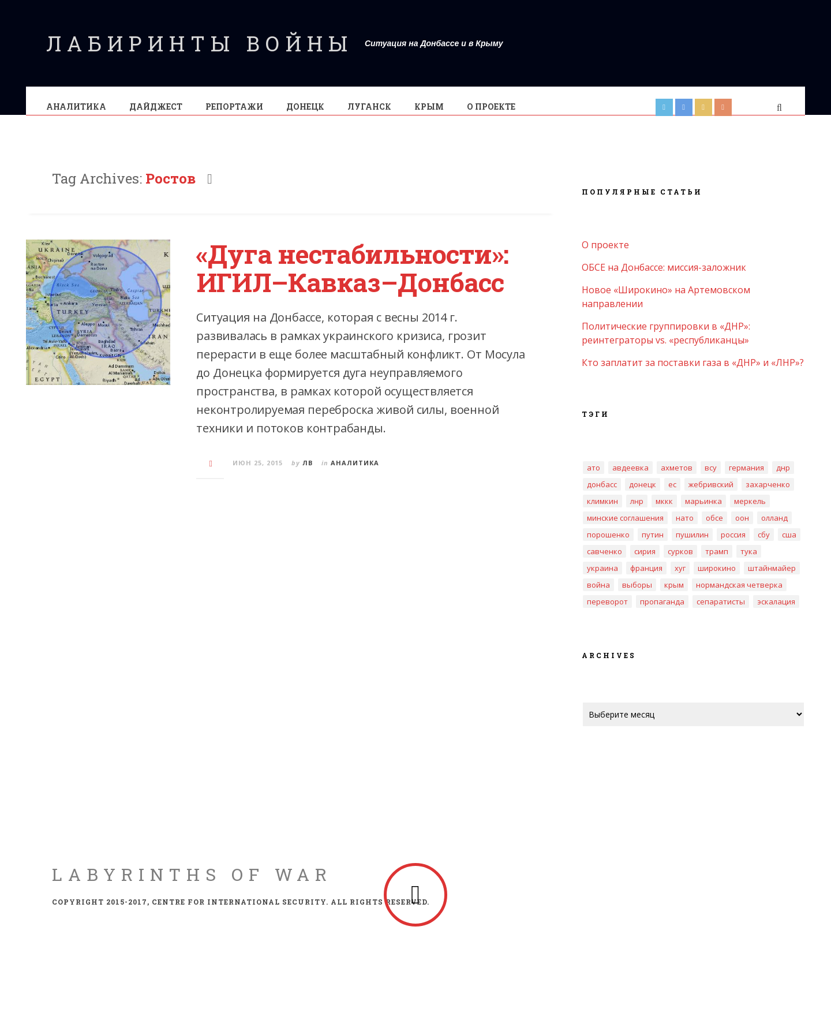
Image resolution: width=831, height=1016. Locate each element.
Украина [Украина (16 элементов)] (602, 579)
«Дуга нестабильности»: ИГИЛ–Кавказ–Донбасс (352, 279)
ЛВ (307, 474)
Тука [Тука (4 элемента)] (748, 563)
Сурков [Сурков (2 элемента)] (680, 563)
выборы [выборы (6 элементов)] (637, 596)
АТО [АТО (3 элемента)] (593, 479)
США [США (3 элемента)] (789, 546)
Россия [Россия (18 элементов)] (733, 546)
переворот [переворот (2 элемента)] (607, 613)
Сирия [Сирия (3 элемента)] (645, 563)
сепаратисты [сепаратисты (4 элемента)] (721, 613)
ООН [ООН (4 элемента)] (742, 529)
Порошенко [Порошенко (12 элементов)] (608, 546)
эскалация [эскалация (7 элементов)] (776, 613)
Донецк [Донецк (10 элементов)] (642, 496)
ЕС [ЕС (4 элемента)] (672, 496)
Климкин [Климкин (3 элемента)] (602, 512)
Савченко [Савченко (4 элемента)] (604, 563)
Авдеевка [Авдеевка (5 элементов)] (630, 479)
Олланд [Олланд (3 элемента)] (774, 529)
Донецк (306, 106)
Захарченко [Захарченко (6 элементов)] (768, 496)
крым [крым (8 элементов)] (674, 596)
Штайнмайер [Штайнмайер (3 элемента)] (772, 579)
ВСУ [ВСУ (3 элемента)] (711, 479)
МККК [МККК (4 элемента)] (664, 512)
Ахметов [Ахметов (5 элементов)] (676, 479)
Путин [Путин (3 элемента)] (653, 546)
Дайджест (156, 106)
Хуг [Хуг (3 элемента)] (680, 579)
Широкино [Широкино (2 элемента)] (717, 579)
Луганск (370, 106)
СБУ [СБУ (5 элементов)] (764, 546)
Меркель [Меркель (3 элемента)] (750, 512)
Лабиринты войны (199, 43)
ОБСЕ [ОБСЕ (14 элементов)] (714, 529)
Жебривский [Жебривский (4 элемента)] (710, 496)
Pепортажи (235, 106)
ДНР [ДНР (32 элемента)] (783, 479)
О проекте (491, 106)
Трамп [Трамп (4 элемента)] (716, 563)
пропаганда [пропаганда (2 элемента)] (662, 613)
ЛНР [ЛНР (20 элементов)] (636, 512)
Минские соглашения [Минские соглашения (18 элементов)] (625, 529)
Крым (429, 106)
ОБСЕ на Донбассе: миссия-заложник (664, 278)
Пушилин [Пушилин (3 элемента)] (692, 546)
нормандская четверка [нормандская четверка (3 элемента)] (739, 596)
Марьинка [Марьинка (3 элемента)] (703, 512)
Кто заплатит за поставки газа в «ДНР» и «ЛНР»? (693, 374)
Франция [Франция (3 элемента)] (646, 579)
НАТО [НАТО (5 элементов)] (685, 529)
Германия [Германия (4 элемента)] (746, 479)
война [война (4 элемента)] (598, 596)
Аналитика (77, 106)
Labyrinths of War (192, 886)
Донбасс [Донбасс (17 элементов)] (602, 496)
